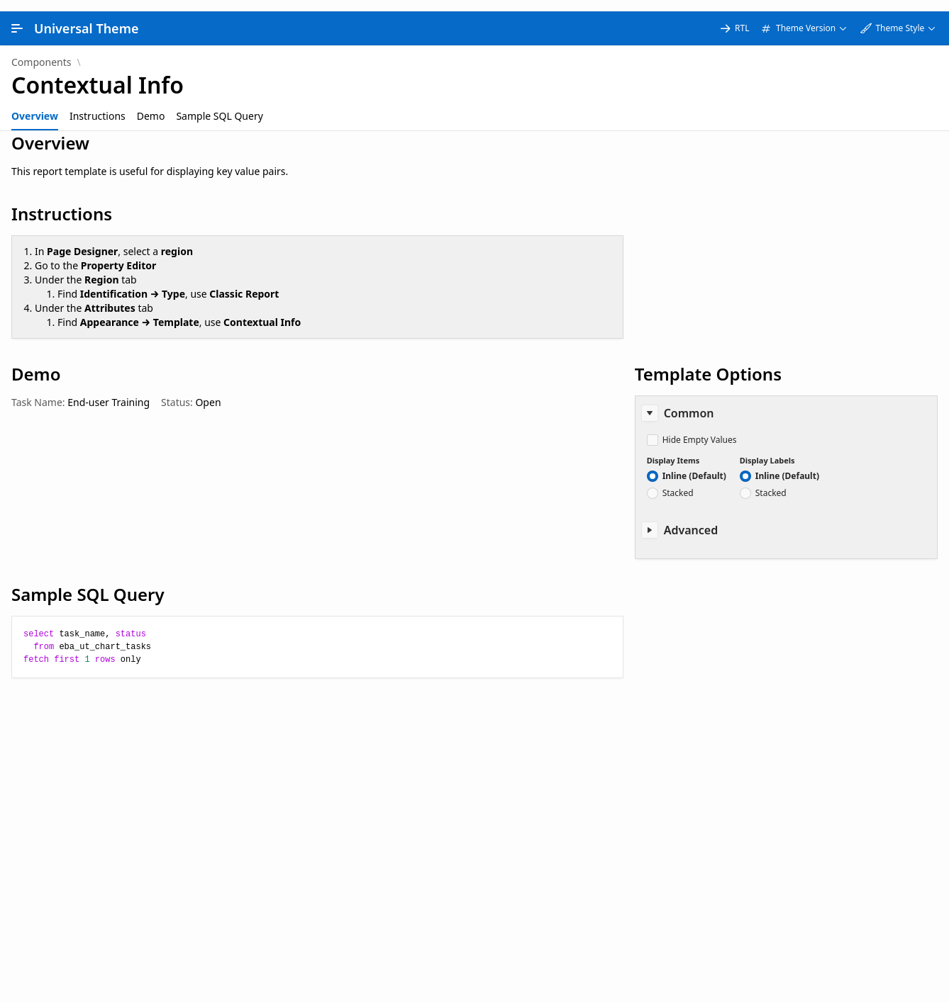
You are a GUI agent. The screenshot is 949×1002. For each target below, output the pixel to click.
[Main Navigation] (17, 17)
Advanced (691, 519)
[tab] (35, 105)
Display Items (673, 449)
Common (689, 402)
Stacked (678, 482)
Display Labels (767, 449)
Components (41, 51)
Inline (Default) (694, 465)
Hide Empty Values (699, 428)
